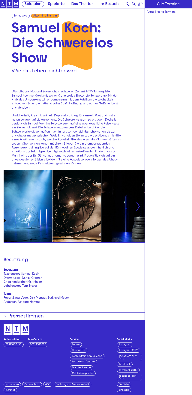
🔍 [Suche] (134, 4)
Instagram (125, 344)
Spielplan (33, 4)
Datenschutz (32, 384)
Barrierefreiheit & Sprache (87, 356)
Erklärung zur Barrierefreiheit (72, 384)
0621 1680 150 (13, 344)
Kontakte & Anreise (83, 362)
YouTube (124, 384)
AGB (47, 384)
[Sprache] (140, 4)
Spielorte (56, 4)
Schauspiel (21, 16)
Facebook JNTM (128, 370)
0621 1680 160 (38, 344)
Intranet (10, 390)
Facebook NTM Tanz (127, 377)
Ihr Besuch (109, 4)
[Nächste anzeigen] (138, 206)
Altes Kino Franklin (45, 16)
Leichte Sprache (81, 368)
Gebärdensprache (83, 373)
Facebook (124, 364)
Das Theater (82, 4)
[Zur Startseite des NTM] (9, 4)
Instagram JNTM (128, 350)
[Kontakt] (128, 4)
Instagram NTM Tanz (128, 357)
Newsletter (78, 350)
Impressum (12, 384)
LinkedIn (124, 390)
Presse (76, 344)
